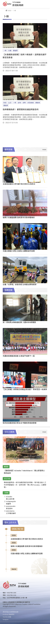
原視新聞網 (17, 5)
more (14, 569)
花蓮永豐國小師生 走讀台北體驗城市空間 (19, 251)
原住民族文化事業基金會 (10, 612)
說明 (24, 102)
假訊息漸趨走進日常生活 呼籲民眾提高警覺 (19, 423)
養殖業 (15, 50)
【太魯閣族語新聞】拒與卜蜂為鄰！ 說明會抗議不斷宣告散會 (24, 56)
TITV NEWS (16, 2)
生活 (9, 102)
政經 (4, 102)
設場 (19, 102)
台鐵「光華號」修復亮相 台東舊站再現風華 (19, 284)
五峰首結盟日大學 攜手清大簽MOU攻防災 (19, 184)
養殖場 (37, 102)
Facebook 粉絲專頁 (8, 614)
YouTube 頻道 (7, 617)
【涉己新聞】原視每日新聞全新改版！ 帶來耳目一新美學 (25, 389)
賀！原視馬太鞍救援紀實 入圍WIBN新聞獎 (19, 322)
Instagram (5, 619)
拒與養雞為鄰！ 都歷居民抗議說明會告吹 (21, 109)
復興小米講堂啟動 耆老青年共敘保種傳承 (19, 217)
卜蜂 (4, 50)
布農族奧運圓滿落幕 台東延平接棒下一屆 (19, 356)
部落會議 (30, 102)
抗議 (9, 50)
